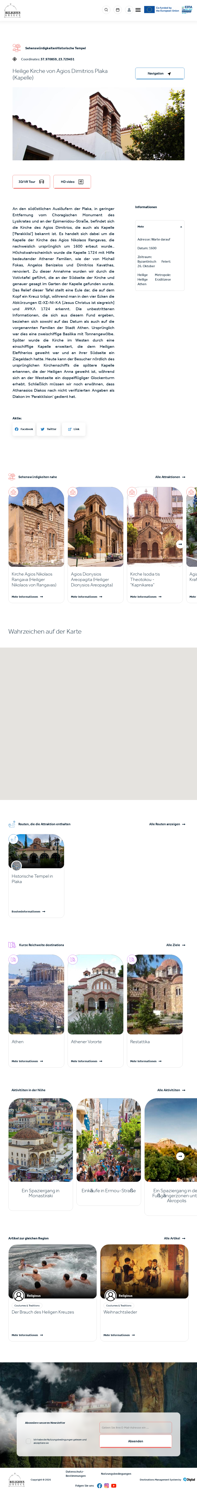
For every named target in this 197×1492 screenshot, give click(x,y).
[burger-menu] (138, 10)
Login (129, 10)
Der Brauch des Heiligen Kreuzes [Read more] (43, 1312)
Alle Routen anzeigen (164, 824)
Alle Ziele (173, 945)
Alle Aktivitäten (168, 1090)
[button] (98, 144)
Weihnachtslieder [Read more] (120, 1312)
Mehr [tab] (141, 226)
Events (118, 10)
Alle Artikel (172, 1238)
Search (106, 10)
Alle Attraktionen (167, 477)
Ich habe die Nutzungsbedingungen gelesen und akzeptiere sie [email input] (60, 1441)
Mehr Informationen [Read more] (25, 597)
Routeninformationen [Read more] (26, 911)
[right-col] (159, 73)
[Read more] (36, 579)
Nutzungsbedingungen (116, 1474)
